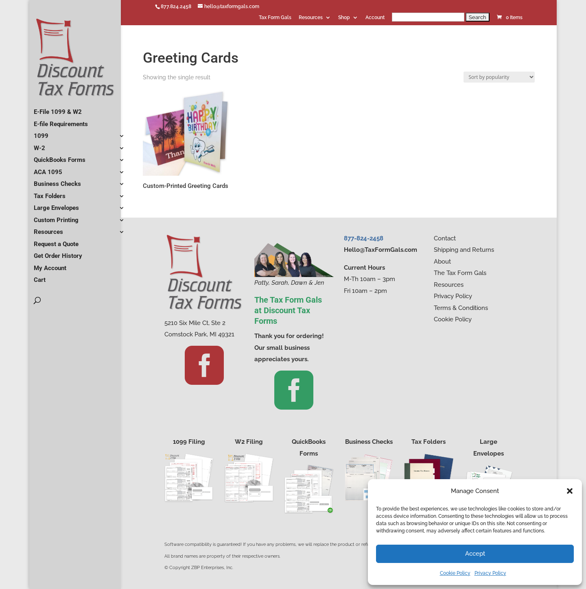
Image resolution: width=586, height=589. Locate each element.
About (442, 261)
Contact (445, 238)
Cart (40, 276)
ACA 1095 (48, 169)
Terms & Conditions (461, 308)
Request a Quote (56, 241)
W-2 (39, 145)
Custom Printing (56, 217)
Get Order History (58, 252)
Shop (344, 17)
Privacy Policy (490, 573)
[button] (570, 491)
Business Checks (57, 180)
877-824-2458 (363, 238)
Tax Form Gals (275, 17)
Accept (475, 553)
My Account (50, 265)
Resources (311, 17)
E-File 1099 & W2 (58, 108)
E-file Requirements (61, 121)
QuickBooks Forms (59, 156)
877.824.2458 (176, 6)
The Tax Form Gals (460, 273)
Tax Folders (50, 193)
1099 (41, 132)
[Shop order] (499, 77)
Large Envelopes (56, 204)
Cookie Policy (455, 573)
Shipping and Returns (464, 249)
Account (375, 17)
